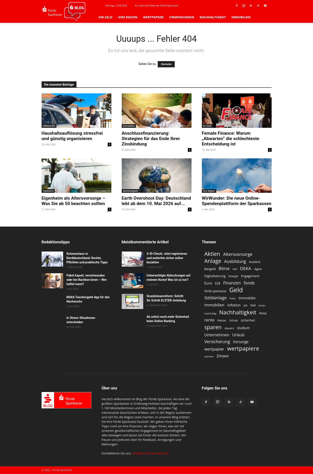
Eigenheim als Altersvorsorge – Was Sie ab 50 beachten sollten (73, 201)
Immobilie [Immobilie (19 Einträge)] (247, 298)
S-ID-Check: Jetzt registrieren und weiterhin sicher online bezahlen (167, 258)
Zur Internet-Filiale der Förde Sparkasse (156, 5)
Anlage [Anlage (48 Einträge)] (212, 261)
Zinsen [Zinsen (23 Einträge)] (222, 356)
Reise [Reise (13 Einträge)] (263, 313)
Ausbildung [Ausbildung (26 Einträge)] (235, 261)
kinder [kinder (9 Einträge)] (262, 305)
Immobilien (241, 17)
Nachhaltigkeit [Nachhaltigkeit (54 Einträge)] (237, 312)
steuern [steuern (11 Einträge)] (229, 328)
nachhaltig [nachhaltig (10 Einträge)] (210, 313)
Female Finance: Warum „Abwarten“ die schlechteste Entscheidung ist (230, 139)
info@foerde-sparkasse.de (150, 453)
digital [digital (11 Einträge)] (258, 269)
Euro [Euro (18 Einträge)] (208, 283)
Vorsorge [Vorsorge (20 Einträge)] (240, 342)
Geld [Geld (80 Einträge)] (236, 290)
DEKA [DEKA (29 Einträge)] (245, 268)
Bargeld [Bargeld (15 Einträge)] (210, 269)
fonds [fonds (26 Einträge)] (249, 283)
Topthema (48, 190)
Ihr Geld (105, 17)
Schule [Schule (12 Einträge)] (233, 320)
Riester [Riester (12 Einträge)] (221, 320)
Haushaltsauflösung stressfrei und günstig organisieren (72, 136)
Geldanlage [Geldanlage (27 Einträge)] (215, 297)
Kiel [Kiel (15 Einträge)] (253, 305)
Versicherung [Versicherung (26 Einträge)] (217, 341)
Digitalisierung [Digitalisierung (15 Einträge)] (215, 276)
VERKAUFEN (49, 125)
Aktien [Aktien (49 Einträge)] (212, 254)
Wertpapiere (153, 17)
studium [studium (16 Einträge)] (243, 328)
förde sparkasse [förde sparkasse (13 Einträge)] (215, 291)
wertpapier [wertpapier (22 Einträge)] (214, 349)
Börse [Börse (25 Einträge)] (224, 268)
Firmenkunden (181, 17)
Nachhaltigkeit (213, 17)
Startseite (166, 64)
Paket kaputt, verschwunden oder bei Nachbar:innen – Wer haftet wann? (87, 280)
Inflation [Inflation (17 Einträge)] (234, 305)
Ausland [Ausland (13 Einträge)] (254, 262)
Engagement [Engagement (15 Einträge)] (250, 276)
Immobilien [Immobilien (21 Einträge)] (214, 305)
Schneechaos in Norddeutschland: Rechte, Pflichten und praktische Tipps (87, 258)
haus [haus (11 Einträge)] (233, 298)
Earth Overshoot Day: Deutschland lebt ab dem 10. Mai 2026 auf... (156, 201)
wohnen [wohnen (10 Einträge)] (209, 356)
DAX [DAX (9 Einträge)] (235, 269)
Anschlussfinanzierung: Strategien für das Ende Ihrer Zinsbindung (151, 139)
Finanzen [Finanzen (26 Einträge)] (232, 283)
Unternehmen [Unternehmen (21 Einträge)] (216, 335)
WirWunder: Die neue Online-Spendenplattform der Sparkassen (236, 201)
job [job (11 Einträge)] (246, 305)
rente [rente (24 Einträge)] (209, 320)
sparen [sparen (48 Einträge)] (213, 327)
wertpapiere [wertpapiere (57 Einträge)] (243, 348)
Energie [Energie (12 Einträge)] (233, 276)
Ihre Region (127, 17)
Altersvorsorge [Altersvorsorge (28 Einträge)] (237, 254)
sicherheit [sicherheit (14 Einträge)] (248, 320)
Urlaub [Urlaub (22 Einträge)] (238, 335)
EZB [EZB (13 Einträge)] (217, 283)
